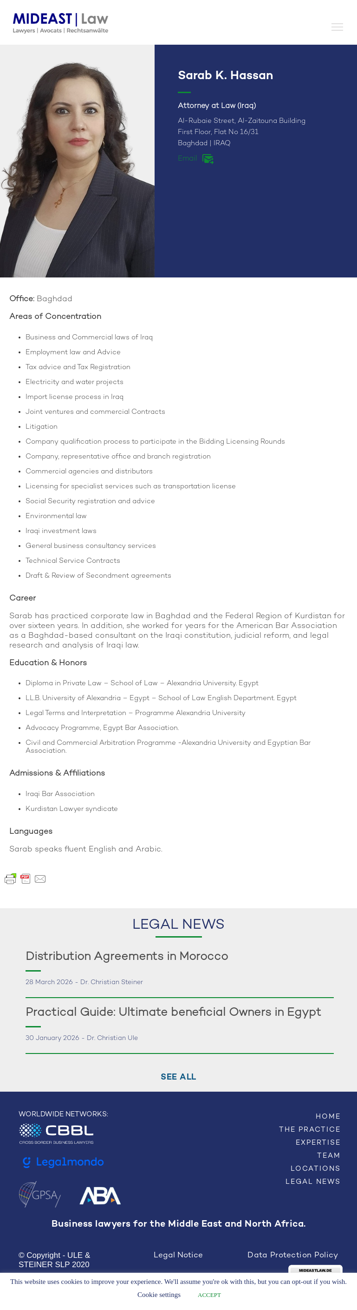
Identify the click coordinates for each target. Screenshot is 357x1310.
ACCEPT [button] (209, 1294)
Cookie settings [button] (159, 1294)
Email (187, 159)
